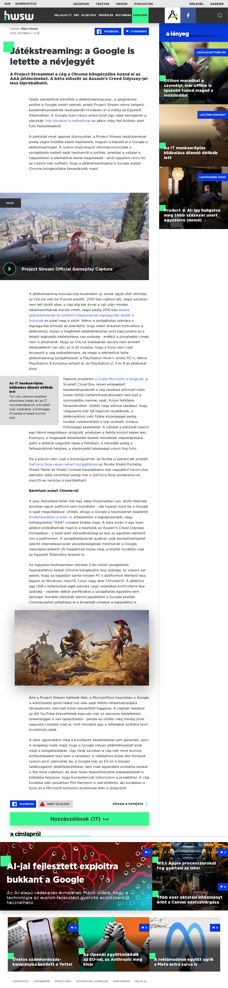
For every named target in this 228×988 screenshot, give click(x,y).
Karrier (217, 4)
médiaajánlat (41, 981)
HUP (7, 3)
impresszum (20, 981)
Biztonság (123, 15)
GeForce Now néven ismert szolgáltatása (63, 464)
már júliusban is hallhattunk (68, 121)
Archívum (81, 4)
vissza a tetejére (128, 804)
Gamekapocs (26, 3)
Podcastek (143, 4)
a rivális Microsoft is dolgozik (119, 379)
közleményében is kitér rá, (51, 517)
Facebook (108, 31)
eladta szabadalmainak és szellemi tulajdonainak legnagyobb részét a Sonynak (81, 315)
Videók (122, 4)
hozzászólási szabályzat (92, 981)
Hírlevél (196, 4)
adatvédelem (121, 981)
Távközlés (105, 15)
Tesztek (102, 4)
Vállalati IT (63, 15)
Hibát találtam (54, 803)
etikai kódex (63, 981)
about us (141, 981)
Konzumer (140, 15)
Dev (76, 15)
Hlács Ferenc (29, 29)
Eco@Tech (88, 15)
